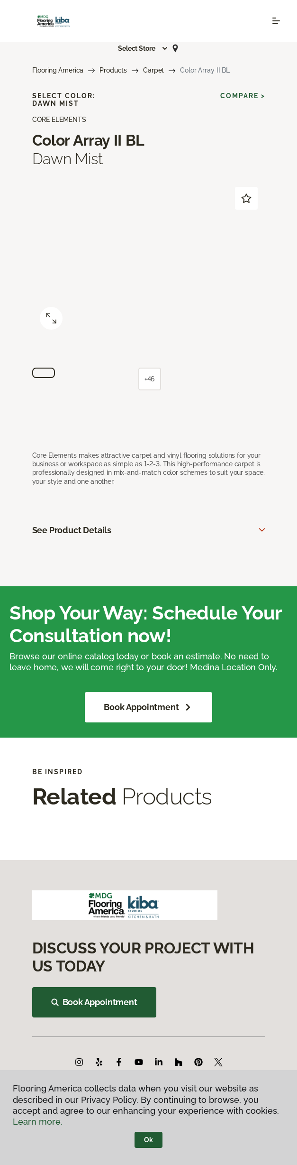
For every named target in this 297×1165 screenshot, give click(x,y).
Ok (148, 1140)
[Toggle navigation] (276, 20)
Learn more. (38, 1122)
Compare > (242, 96)
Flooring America (58, 70)
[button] (143, 48)
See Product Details (72, 530)
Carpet (153, 70)
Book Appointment (148, 707)
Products (113, 70)
